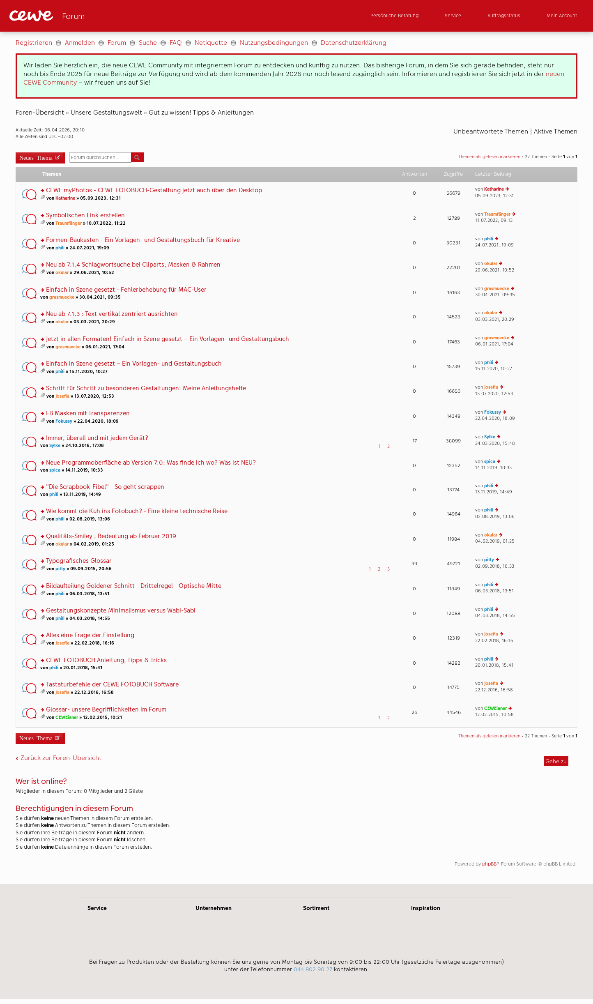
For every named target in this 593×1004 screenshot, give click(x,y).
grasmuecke (61, 297)
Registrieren (34, 42)
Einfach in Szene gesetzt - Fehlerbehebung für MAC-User (126, 290)
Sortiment (316, 908)
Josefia (62, 396)
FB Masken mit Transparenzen (88, 413)
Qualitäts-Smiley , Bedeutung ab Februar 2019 (111, 536)
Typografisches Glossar (79, 561)
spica (54, 470)
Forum (117, 42)
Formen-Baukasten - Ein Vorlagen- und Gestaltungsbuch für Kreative (143, 240)
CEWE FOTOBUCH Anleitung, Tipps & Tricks (106, 660)
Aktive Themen (555, 131)
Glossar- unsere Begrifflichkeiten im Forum (106, 710)
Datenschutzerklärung (353, 42)
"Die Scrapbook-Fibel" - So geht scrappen (105, 487)
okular (62, 272)
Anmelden (80, 42)
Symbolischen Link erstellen (85, 215)
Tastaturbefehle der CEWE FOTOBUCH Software (112, 685)
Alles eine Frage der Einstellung (90, 635)
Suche (148, 42)
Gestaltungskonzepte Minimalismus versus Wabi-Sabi (120, 611)
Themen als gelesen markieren (489, 157)
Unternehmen (213, 908)
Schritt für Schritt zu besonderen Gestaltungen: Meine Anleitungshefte (146, 388)
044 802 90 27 (313, 969)
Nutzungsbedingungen (274, 42)
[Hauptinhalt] (296, 457)
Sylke (54, 445)
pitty (60, 569)
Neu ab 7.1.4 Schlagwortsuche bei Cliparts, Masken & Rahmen (133, 265)
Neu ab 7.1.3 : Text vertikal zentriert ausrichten (112, 314)
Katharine (65, 198)
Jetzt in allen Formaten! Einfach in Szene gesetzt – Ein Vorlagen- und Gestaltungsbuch (167, 339)
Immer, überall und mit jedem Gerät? (97, 438)
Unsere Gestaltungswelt (106, 112)
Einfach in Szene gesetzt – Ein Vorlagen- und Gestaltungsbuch (134, 364)
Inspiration (425, 908)
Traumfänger (68, 223)
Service (97, 908)
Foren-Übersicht (40, 112)
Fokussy (63, 421)
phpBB (489, 864)
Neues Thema (36, 157)
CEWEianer (66, 717)
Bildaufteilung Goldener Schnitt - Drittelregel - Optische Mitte (133, 586)
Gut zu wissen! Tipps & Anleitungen (201, 112)
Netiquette (211, 42)
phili (59, 248)
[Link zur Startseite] (89, 16)
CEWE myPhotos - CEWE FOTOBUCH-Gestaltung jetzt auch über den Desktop (154, 190)
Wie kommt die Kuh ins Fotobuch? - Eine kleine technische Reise (137, 511)
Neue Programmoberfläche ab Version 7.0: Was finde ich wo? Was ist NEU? (151, 463)
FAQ (176, 42)
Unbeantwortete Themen (490, 131)
